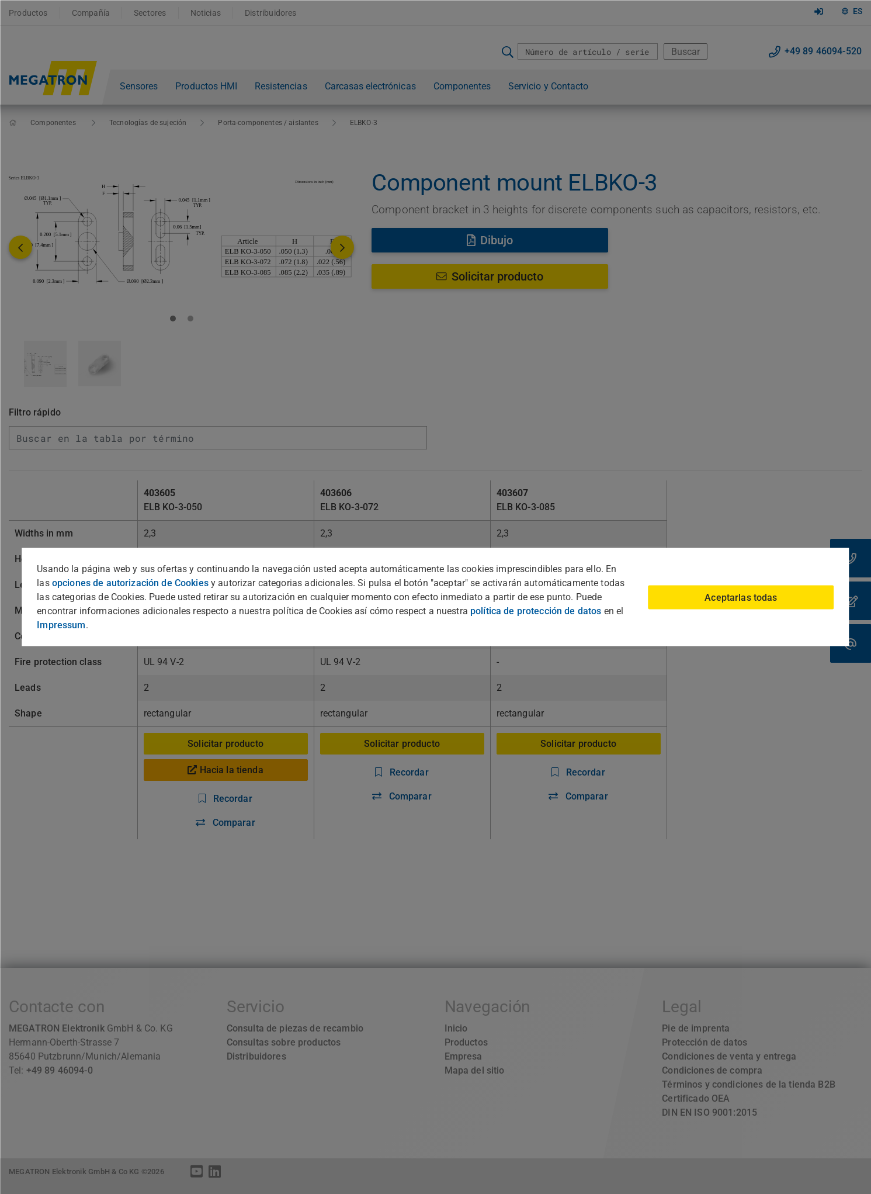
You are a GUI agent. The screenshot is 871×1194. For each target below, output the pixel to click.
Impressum (61, 625)
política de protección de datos (535, 611)
